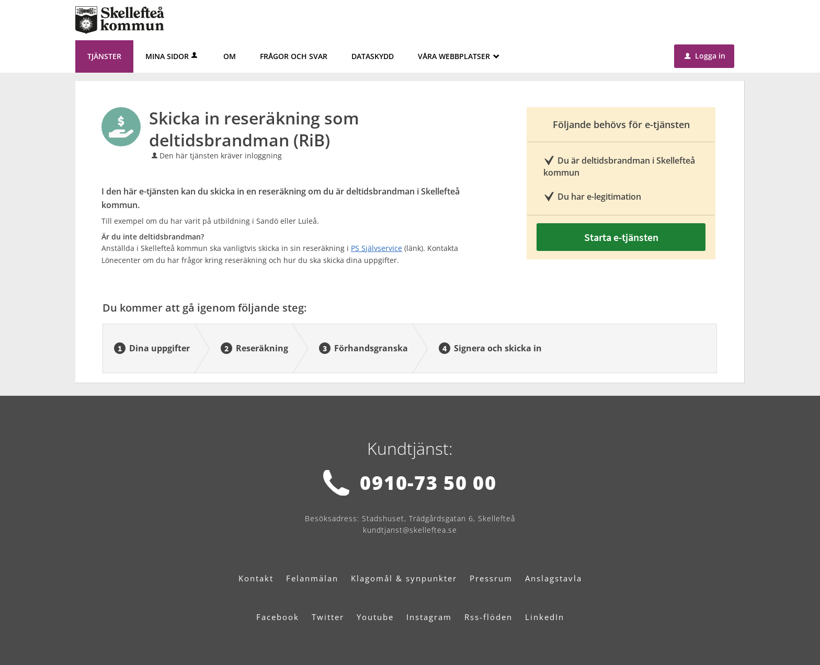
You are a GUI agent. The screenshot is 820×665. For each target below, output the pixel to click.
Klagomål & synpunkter (404, 578)
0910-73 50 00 (428, 483)
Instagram (429, 617)
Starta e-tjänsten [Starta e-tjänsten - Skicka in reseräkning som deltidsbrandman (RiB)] (621, 237)
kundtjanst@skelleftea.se (410, 530)
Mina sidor (172, 56)
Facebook (277, 617)
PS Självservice (376, 248)
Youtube (375, 617)
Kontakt (256, 578)
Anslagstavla (553, 578)
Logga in (705, 56)
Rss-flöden (488, 617)
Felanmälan (312, 578)
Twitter (328, 617)
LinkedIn (544, 617)
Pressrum (491, 578)
